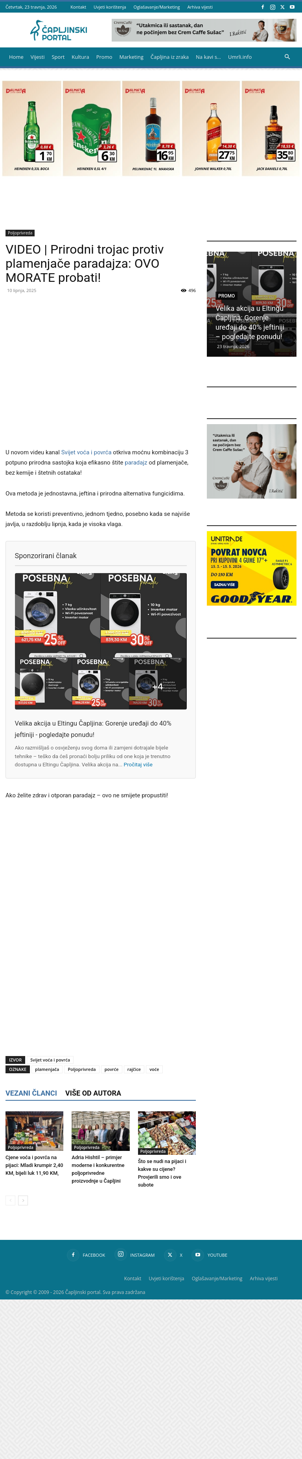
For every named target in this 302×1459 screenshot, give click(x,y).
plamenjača (47, 1069)
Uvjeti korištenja (110, 7)
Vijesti (38, 56)
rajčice (134, 1069)
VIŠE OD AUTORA (93, 1093)
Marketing (132, 56)
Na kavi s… (208, 56)
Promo (104, 56)
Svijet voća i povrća (86, 452)
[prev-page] (10, 1200)
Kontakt (78, 7)
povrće (112, 1069)
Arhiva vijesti (200, 7)
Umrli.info (240, 56)
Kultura (80, 56)
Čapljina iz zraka (170, 56)
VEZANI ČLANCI (31, 1093)
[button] (287, 57)
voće (154, 1069)
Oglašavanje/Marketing (157, 7)
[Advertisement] (101, 985)
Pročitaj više (138, 764)
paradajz (136, 462)
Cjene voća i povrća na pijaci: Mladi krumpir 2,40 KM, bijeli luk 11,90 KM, (34, 1165)
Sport (58, 56)
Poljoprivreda (20, 233)
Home (16, 56)
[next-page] (23, 1200)
